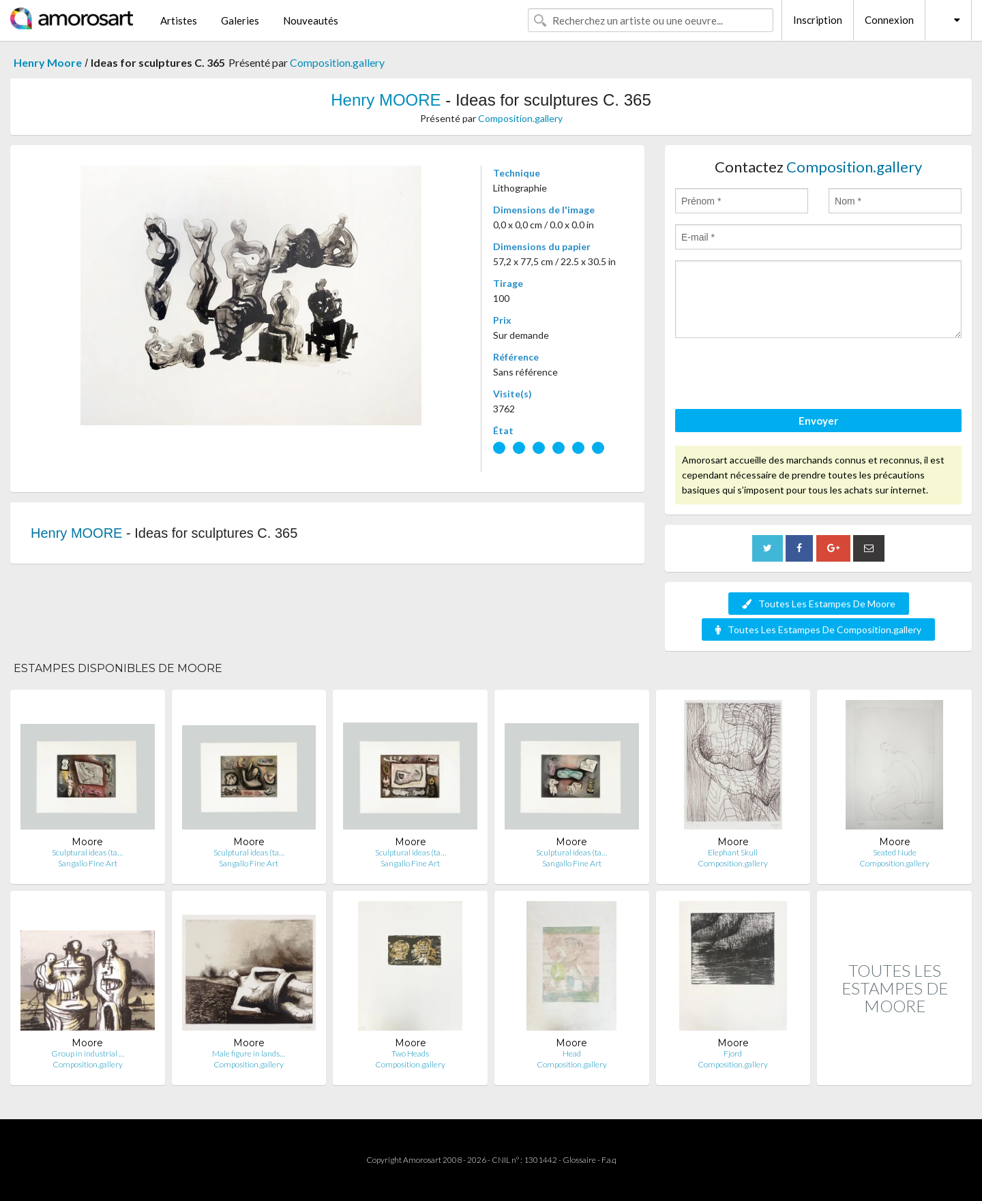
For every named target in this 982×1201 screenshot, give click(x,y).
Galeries (240, 20)
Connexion (889, 20)
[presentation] (778, 375)
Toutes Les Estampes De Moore (818, 603)
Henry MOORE (386, 100)
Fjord (733, 1053)
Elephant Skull (733, 852)
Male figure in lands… (248, 1053)
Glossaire (579, 1160)
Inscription (817, 20)
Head (572, 1053)
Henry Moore (48, 62)
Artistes (178, 20)
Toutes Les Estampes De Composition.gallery (818, 629)
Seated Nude (895, 852)
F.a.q (608, 1160)
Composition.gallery (337, 62)
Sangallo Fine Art (87, 863)
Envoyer (818, 420)
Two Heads (410, 1053)
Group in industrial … (87, 1053)
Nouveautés (310, 20)
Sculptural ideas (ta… (87, 852)
